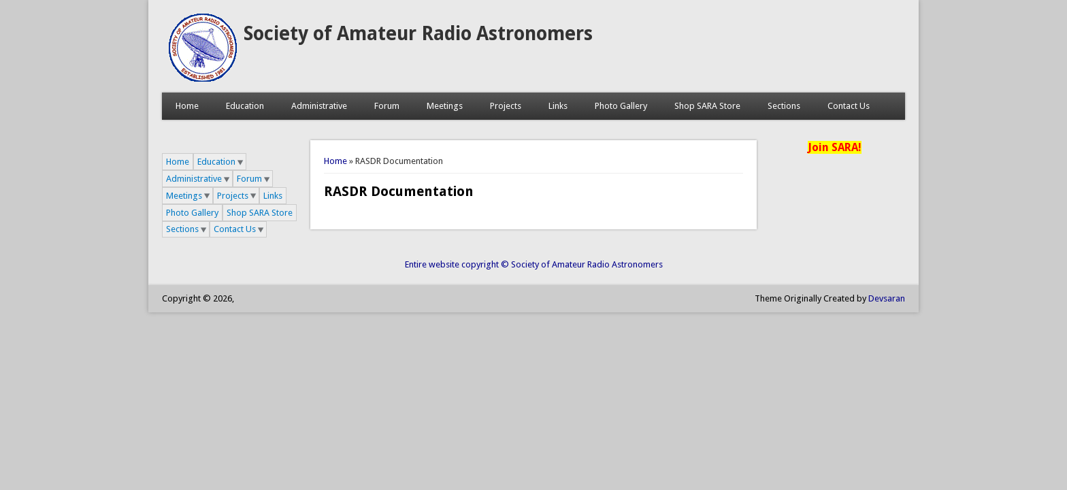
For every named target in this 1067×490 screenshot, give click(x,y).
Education (245, 106)
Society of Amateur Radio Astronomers (418, 33)
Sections (784, 106)
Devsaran (886, 298)
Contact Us (848, 106)
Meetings (445, 106)
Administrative (319, 106)
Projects (505, 106)
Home (187, 106)
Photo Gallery (621, 106)
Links (558, 106)
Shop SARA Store (707, 106)
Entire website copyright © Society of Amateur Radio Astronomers (534, 264)
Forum (386, 106)
